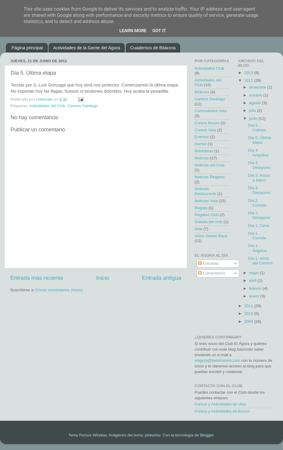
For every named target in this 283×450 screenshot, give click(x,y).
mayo (254, 273)
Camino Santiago (83, 106)
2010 (249, 313)
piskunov (152, 435)
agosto (255, 103)
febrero (256, 288)
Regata (201, 208)
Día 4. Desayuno (259, 165)
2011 (249, 306)
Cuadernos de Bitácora (152, 47)
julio (253, 110)
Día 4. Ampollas (258, 152)
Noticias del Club (209, 165)
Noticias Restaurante (205, 191)
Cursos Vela (205, 130)
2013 (249, 73)
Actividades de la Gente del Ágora (86, 47)
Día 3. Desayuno (259, 190)
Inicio (102, 278)
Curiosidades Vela (211, 111)
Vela (198, 229)
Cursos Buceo (207, 123)
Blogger (207, 435)
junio (254, 118)
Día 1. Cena (258, 225)
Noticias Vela (206, 201)
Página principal (27, 47)
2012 (249, 80)
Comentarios (211, 273)
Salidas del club (209, 222)
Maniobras (204, 151)
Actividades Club (209, 68)
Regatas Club (207, 214)
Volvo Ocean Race (211, 236)
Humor (201, 144)
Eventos (202, 137)
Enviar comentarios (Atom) (59, 290)
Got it (159, 30)
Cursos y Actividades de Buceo (222, 411)
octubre (256, 95)
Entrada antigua (161, 278)
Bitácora (202, 92)
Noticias (202, 158)
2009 (249, 321)
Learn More (133, 30)
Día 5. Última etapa (259, 140)
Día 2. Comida (257, 202)
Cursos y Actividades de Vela (220, 404)
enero (254, 296)
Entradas (208, 263)
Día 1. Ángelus (257, 248)
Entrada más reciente (36, 278)
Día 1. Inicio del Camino (260, 260)
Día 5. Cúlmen (257, 127)
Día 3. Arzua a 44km (259, 177)
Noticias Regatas (210, 177)
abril (253, 280)
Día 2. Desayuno (259, 215)
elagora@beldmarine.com (217, 360)
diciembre (258, 87)
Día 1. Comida (257, 235)
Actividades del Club (47, 106)
